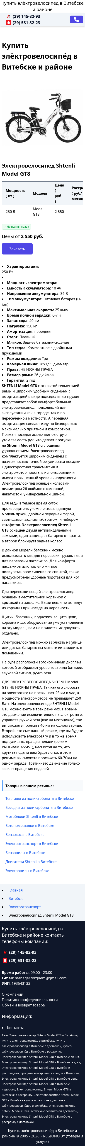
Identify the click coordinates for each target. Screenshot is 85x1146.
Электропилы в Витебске (27, 870)
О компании (12, 994)
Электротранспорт (24, 906)
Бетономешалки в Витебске (29, 825)
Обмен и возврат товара (23, 1005)
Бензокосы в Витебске (24, 834)
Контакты (15, 1027)
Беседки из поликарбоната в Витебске (39, 807)
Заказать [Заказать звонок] (17, 248)
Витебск (15, 898)
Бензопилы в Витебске (25, 852)
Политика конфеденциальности (30, 999)
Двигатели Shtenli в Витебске (31, 861)
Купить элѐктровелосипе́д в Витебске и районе (42, 6)
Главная (15, 890)
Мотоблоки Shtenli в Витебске (31, 816)
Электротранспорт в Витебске (31, 843)
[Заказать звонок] (76, 19)
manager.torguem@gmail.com (41, 978)
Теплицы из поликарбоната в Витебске (39, 798)
